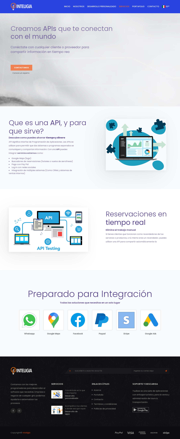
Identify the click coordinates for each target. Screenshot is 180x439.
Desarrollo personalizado (101, 6)
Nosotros (78, 6)
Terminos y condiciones (104, 404)
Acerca (96, 390)
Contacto (153, 6)
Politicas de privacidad (104, 408)
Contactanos (21, 67)
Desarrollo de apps (71, 412)
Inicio (67, 6)
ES (165, 6)
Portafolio (138, 6)
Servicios (124, 6)
